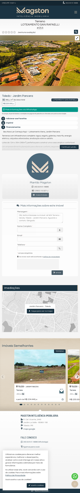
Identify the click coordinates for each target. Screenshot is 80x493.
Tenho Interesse (40, 491)
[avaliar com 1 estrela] (3, 32)
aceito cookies (36, 485)
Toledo (6, 95)
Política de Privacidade (15, 475)
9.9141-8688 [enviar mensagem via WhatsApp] (72, 3)
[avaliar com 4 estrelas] (11, 32)
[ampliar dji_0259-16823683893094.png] (40, 60)
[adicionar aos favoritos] (63, 400)
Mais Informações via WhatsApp (20, 109)
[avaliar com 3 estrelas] (9, 32)
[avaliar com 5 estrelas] (14, 32)
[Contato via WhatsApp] (74, 476)
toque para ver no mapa (40, 311)
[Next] (77, 377)
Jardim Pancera (23, 95)
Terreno (40, 21)
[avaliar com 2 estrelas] (6, 32)
